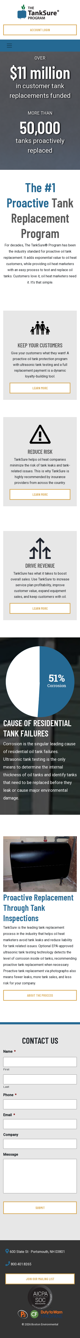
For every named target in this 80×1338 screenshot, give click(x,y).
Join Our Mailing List (40, 1279)
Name (9, 1052)
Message (10, 1154)
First (6, 1069)
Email (9, 1115)
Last (6, 1086)
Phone (9, 1095)
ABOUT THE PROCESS (40, 995)
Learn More (40, 388)
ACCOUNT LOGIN (40, 30)
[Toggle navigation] (40, 45)
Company (10, 1135)
